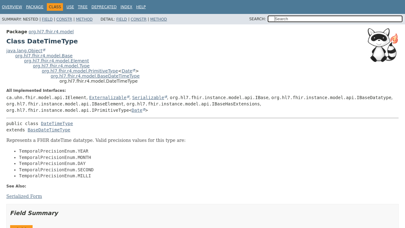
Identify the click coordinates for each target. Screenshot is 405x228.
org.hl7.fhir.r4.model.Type (61, 65)
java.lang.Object (24, 50)
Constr (64, 19)
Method (84, 19)
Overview (12, 7)
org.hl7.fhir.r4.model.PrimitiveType (80, 70)
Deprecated (104, 7)
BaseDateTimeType (49, 129)
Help (141, 7)
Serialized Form (24, 196)
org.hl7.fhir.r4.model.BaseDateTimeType (95, 76)
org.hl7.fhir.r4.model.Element (56, 60)
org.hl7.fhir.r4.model (51, 31)
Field (47, 19)
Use (70, 7)
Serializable (148, 97)
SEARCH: (257, 19)
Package (34, 7)
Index (127, 7)
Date (127, 70)
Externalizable (108, 97)
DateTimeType (57, 123)
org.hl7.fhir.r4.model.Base (43, 55)
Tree (83, 7)
